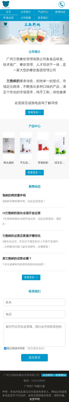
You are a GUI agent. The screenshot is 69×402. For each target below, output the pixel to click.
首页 (8, 12)
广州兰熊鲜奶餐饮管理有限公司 (21, 375)
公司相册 (26, 17)
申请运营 (8, 17)
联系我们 (43, 17)
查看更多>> (34, 112)
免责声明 (34, 399)
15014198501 (38, 380)
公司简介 (26, 12)
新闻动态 (60, 12)
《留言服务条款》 (36, 348)
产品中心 (43, 12)
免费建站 (61, 375)
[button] (5, 32)
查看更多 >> (34, 172)
